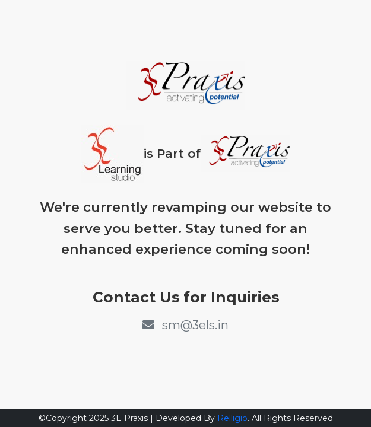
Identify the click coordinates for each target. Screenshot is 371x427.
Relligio (232, 418)
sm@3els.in (185, 325)
